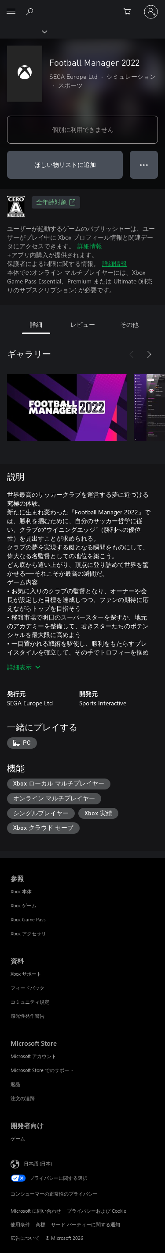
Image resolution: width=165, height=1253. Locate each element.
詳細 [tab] (36, 324)
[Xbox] (23, 31)
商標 (40, 1224)
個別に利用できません (83, 129)
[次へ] (149, 354)
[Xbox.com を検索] (30, 11)
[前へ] (131, 354)
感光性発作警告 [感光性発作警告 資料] (27, 1016)
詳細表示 (23, 667)
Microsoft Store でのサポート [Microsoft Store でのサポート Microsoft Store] (42, 1070)
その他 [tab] (129, 324)
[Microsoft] (82, 6)
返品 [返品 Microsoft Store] (15, 1084)
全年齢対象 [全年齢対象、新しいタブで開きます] (56, 202)
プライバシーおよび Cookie (96, 1211)
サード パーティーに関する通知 (85, 1224)
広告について (25, 1238)
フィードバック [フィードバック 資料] (27, 988)
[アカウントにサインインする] (150, 11)
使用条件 (20, 1224)
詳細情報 (89, 246)
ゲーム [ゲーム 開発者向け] (18, 1138)
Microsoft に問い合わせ (36, 1211)
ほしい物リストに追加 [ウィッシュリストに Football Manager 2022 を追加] (65, 164)
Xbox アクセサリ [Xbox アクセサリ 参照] (28, 933)
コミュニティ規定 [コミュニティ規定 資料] (30, 1002)
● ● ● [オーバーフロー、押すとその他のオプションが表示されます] (144, 164)
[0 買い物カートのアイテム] (129, 11)
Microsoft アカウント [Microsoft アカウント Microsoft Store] (33, 1056)
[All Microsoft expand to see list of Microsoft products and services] (11, 11)
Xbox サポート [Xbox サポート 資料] (26, 974)
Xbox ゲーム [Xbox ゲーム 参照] (24, 905)
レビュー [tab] (82, 324)
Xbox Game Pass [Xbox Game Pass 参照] (28, 919)
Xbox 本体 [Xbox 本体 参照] (21, 891)
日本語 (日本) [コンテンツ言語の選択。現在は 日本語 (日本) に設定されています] (38, 1163)
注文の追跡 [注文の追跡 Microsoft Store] (23, 1098)
